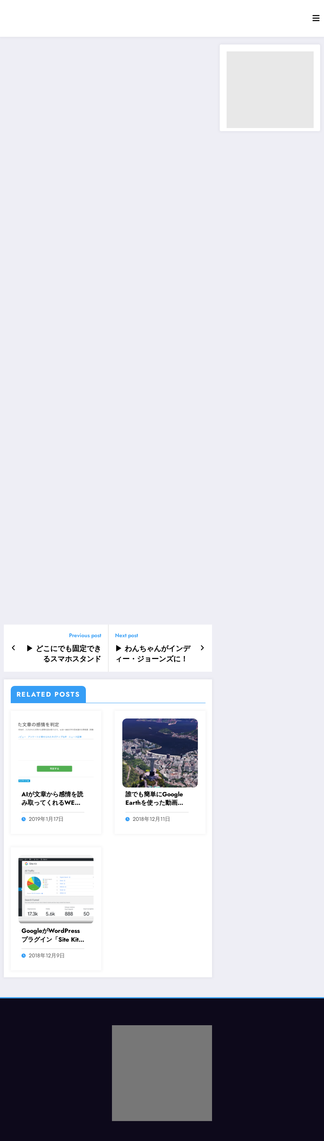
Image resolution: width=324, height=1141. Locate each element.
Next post (126, 635)
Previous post (85, 635)
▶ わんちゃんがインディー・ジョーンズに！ (154, 653)
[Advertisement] (270, 89)
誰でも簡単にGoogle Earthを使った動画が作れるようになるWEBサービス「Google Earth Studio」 (154, 797)
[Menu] (316, 18)
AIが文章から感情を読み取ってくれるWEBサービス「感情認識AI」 (52, 797)
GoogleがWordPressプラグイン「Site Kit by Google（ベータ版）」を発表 (50, 933)
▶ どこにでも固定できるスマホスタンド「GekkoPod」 (62, 653)
